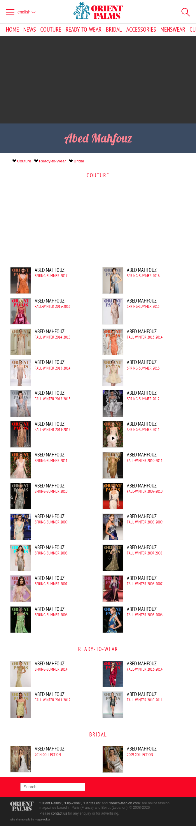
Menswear (172, 30)
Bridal (114, 30)
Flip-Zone (72, 803)
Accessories (141, 30)
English (27, 12)
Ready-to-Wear (84, 30)
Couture (50, 30)
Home (12, 30)
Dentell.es (91, 803)
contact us (59, 813)
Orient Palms (51, 803)
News (29, 30)
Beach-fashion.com (125, 803)
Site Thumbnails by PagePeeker (30, 819)
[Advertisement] (98, 80)
